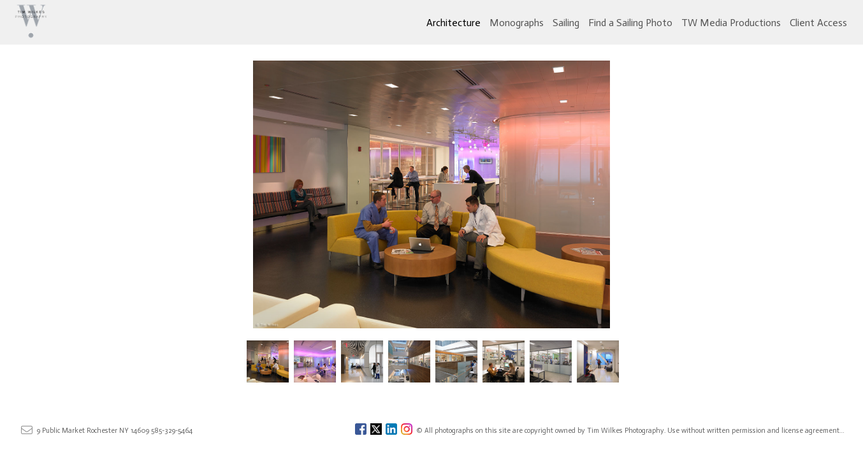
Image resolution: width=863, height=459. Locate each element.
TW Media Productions (731, 23)
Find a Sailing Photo (630, 23)
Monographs (517, 23)
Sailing (566, 23)
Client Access (818, 23)
